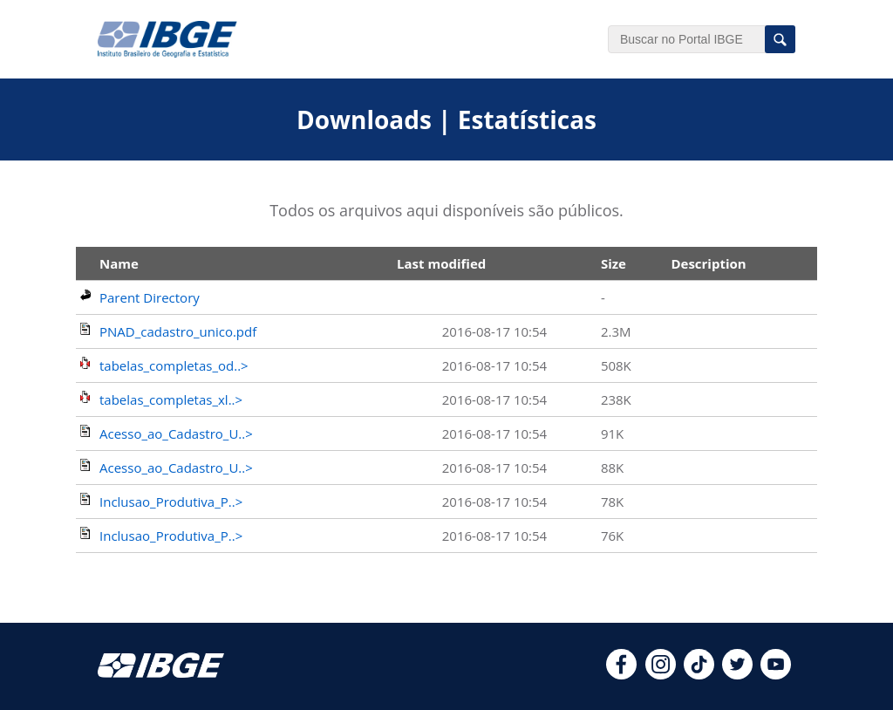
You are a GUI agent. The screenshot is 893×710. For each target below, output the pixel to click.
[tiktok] (699, 674)
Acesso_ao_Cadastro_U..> (176, 433)
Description (708, 263)
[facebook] (621, 674)
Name (119, 263)
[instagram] (660, 674)
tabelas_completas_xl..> (170, 399)
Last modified (441, 263)
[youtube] (775, 674)
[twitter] (737, 674)
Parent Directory (149, 297)
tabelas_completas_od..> (174, 365)
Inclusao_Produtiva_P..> (170, 501)
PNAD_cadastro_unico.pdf (177, 331)
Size (613, 263)
